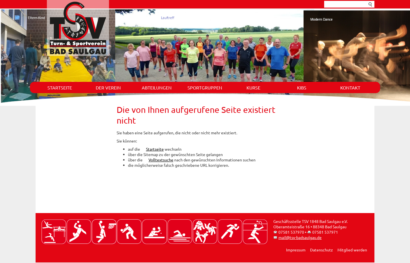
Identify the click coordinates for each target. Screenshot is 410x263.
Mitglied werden (352, 249)
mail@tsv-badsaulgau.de (300, 237)
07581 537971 (325, 231)
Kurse (253, 87)
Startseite (59, 87)
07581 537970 (291, 231)
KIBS (301, 87)
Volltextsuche (161, 159)
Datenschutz (321, 249)
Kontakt (350, 87)
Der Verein (108, 87)
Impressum (296, 249)
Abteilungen (157, 87)
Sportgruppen (204, 87)
